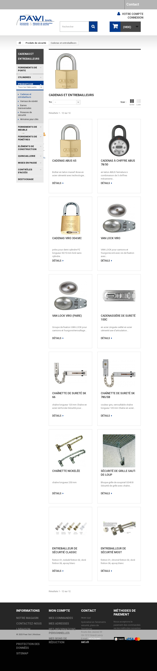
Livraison (25, 228)
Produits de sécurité (36, 43)
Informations (27, 217)
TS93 (20, 296)
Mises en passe (27, 162)
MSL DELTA (24, 275)
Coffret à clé (25, 265)
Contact (132, 4)
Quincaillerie (26, 156)
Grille (132, 102)
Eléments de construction (27, 148)
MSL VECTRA (34, 317)
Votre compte (132, 14)
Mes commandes (61, 618)
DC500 (21, 286)
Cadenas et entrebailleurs (24, 95)
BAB (32, 332)
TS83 (31, 301)
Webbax (36, 666)
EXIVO (32, 291)
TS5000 (22, 280)
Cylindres (24, 77)
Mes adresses (59, 623)
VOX (28, 322)
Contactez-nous (29, 623)
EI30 (20, 322)
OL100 (31, 338)
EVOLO (21, 291)
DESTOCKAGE (26, 179)
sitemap (22, 653)
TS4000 (22, 332)
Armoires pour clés (29, 119)
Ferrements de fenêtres (27, 138)
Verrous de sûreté (29, 101)
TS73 (20, 306)
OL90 (20, 317)
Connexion (135, 17)
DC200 (30, 306)
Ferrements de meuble (27, 128)
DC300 (21, 301)
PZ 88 (30, 343)
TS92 (20, 343)
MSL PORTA (24, 270)
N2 (38, 343)
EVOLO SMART (25, 312)
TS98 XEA (34, 327)
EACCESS (34, 280)
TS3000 (32, 286)
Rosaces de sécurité (25, 113)
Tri (50, 102)
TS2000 (22, 327)
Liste (138, 102)
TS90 (20, 348)
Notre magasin (27, 239)
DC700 (30, 296)
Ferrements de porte (27, 69)
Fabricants (25, 192)
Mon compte (59, 610)
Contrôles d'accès (25, 171)
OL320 (21, 338)
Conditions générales (31, 234)
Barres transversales (24, 106)
